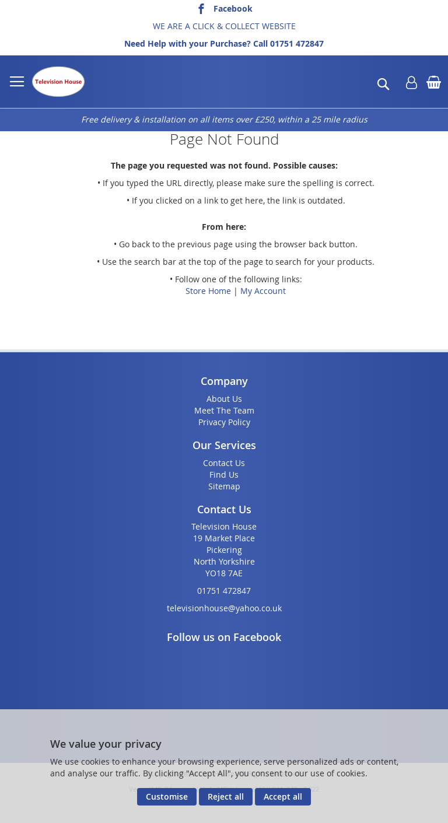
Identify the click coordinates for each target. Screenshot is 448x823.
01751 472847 (297, 43)
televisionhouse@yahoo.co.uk (224, 608)
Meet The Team (224, 410)
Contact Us (224, 462)
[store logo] (58, 81)
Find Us (224, 474)
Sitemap (224, 486)
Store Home (208, 290)
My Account (263, 290)
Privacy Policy (224, 422)
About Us (224, 398)
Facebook (233, 8)
